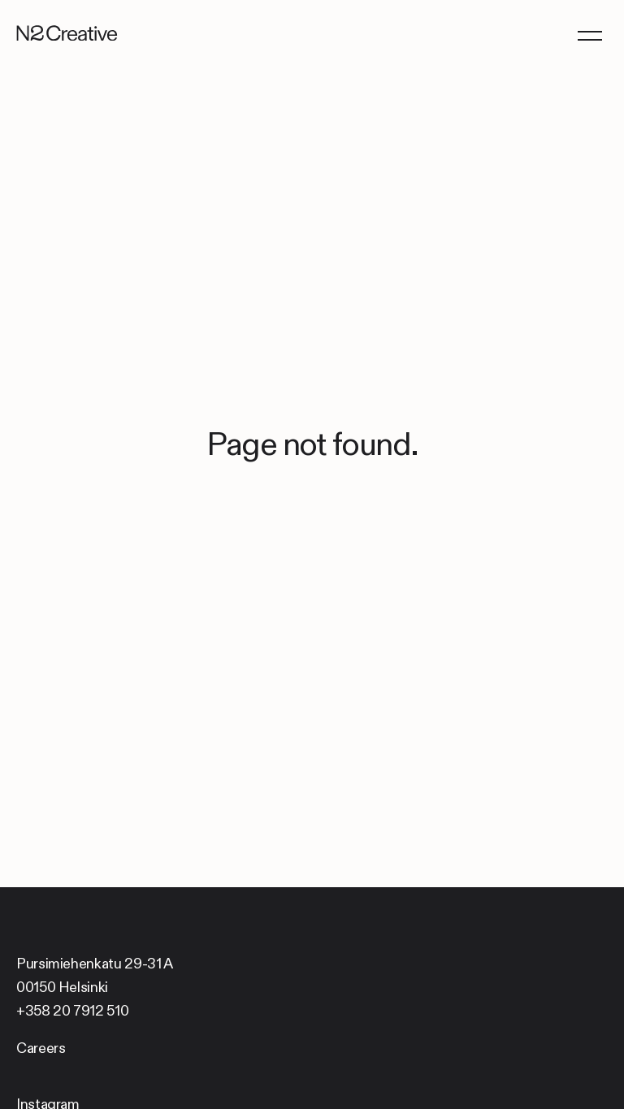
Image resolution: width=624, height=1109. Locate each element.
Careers (40, 1048)
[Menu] (589, 34)
